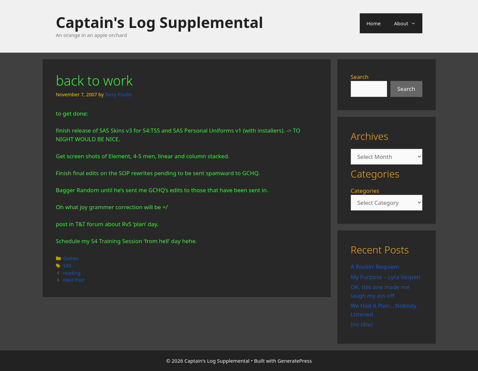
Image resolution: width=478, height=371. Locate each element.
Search (360, 77)
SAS (67, 265)
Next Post (74, 280)
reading (71, 273)
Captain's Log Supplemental (159, 22)
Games (71, 258)
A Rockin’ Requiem (375, 266)
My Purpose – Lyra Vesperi (385, 277)
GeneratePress (294, 360)
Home (373, 23)
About (408, 23)
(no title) (362, 324)
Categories (365, 190)
